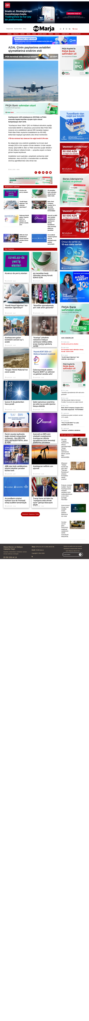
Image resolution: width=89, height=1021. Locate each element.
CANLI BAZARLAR (75, 34)
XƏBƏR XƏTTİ (65, 34)
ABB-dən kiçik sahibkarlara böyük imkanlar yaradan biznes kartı (23, 238)
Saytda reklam (18, 28)
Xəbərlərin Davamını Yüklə (30, 514)
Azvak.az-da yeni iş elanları (69, 344)
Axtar (75, 29)
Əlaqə (24, 28)
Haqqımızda (9, 28)
